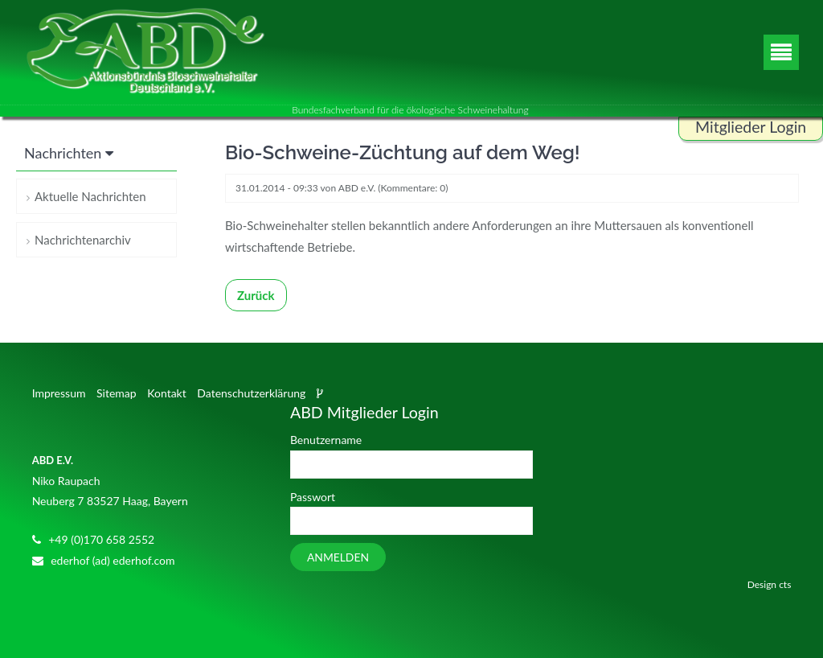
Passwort (312, 497)
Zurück (256, 295)
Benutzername (326, 439)
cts (785, 584)
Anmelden (338, 557)
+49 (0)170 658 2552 (101, 539)
